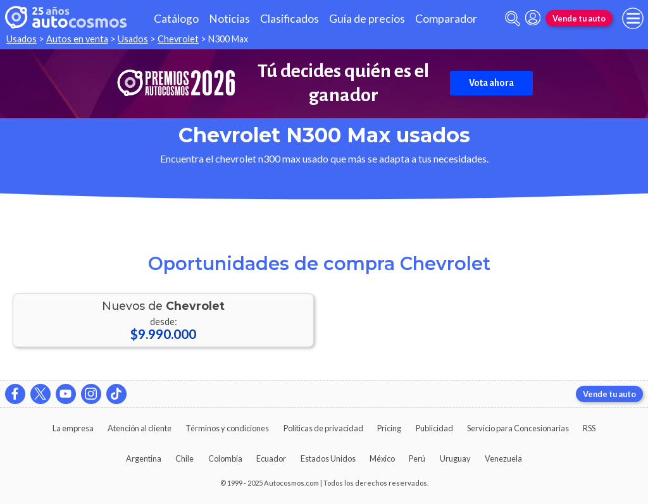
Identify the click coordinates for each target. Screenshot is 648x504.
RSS (589, 428)
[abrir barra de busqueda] (512, 18)
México (382, 458)
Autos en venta (77, 39)
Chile (184, 458)
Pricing (389, 428)
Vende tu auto (579, 18)
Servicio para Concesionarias (518, 428)
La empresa (73, 428)
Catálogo (176, 18)
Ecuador (271, 458)
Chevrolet (178, 39)
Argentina (143, 458)
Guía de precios (367, 18)
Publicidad (434, 428)
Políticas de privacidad (323, 428)
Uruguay (455, 458)
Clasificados (289, 18)
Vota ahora (491, 83)
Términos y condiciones (227, 428)
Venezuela (503, 458)
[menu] (633, 18)
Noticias (229, 18)
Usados (21, 39)
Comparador (446, 18)
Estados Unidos (328, 458)
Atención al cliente (139, 428)
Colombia (225, 458)
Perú (417, 458)
